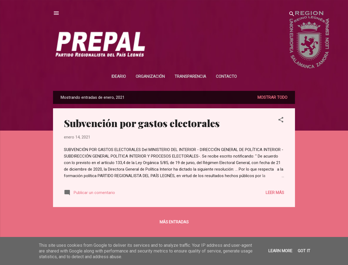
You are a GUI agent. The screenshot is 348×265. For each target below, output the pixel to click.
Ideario (118, 76)
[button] (281, 120)
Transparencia (190, 76)
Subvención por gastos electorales (142, 123)
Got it (304, 250)
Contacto (226, 76)
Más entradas (174, 222)
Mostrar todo (272, 97)
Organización (150, 76)
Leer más (275, 192)
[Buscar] (291, 15)
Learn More (280, 250)
